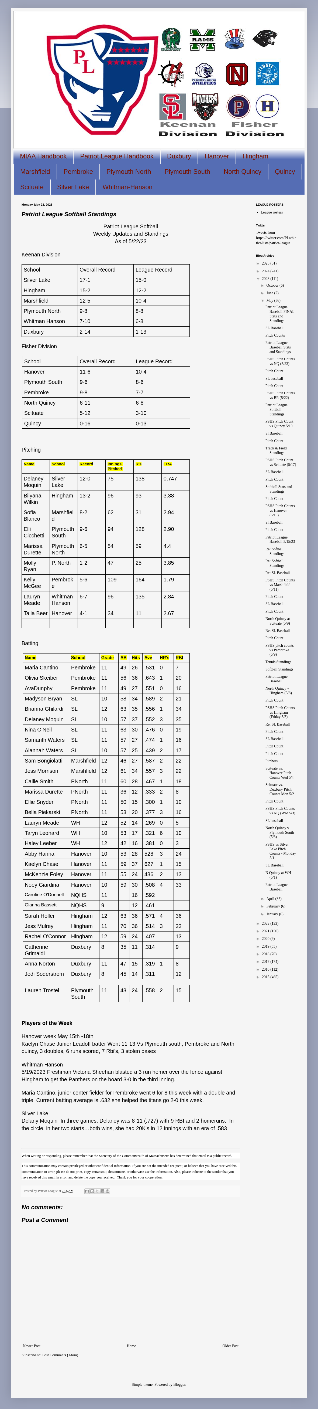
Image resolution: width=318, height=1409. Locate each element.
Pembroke (78, 171)
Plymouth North (128, 171)
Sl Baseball (273, 433)
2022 (266, 924)
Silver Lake (73, 187)
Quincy (285, 171)
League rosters (272, 212)
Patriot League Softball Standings (276, 409)
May (270, 301)
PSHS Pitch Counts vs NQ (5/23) (280, 361)
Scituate (32, 187)
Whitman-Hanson (127, 187)
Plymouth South (187, 171)
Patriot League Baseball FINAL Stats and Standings (279, 314)
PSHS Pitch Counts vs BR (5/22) (280, 395)
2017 (266, 962)
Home (131, 1346)
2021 (266, 931)
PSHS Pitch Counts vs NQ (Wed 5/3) (280, 811)
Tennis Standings (278, 662)
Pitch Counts (275, 335)
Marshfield (35, 171)
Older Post (231, 1346)
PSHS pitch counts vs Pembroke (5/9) (279, 650)
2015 (266, 977)
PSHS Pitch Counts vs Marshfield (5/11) (280, 584)
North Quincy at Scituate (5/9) (277, 621)
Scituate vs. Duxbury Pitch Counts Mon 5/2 (279, 789)
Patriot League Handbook (116, 156)
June (270, 293)
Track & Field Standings (276, 450)
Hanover (217, 156)
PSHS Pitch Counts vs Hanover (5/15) (280, 510)
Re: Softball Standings (274, 551)
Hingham (255, 156)
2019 (266, 946)
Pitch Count (274, 371)
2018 (266, 954)
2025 (266, 263)
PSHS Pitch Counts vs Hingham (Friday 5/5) (280, 712)
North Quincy (242, 171)
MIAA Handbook (43, 156)
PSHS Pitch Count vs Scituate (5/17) (280, 462)
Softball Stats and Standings (278, 489)
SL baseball (274, 379)
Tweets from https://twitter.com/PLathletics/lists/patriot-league (276, 238)
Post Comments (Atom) (60, 1355)
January (272, 914)
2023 (266, 279)
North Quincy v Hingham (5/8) (278, 690)
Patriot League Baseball (276, 679)
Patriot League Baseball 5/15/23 (280, 539)
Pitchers (271, 761)
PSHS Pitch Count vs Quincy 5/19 (279, 423)
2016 (266, 969)
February (273, 906)
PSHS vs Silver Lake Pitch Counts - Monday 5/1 (280, 851)
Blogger (179, 1385)
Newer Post (31, 1346)
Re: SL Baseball (277, 573)
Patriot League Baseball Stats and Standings (278, 347)
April (270, 899)
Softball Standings (279, 669)
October (272, 285)
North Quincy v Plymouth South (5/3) (279, 832)
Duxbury (179, 156)
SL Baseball (274, 328)
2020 (266, 939)
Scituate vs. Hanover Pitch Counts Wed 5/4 (279, 773)
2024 (266, 271)
